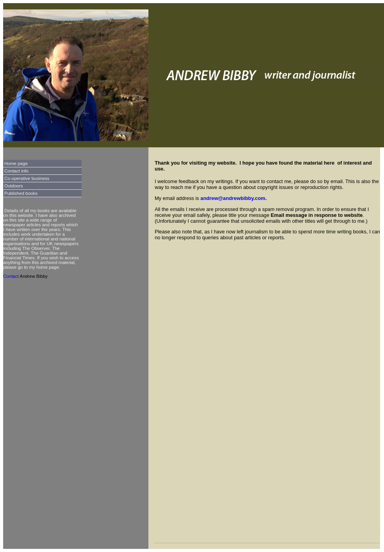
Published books (21, 193)
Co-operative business (26, 178)
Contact (11, 276)
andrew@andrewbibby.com (233, 198)
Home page (16, 163)
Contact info (16, 171)
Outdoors (13, 185)
